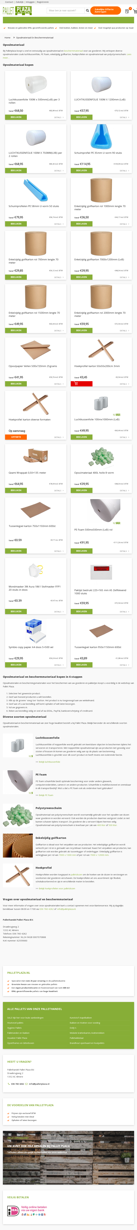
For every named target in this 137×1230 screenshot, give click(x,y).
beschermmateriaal (73, 51)
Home (7, 38)
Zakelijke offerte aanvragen (104, 11)
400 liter (101, 825)
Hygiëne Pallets (14, 1028)
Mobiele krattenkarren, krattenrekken (87, 1033)
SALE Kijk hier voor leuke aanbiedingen (25, 1018)
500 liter (113, 825)
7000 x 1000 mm (67, 855)
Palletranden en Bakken (18, 1033)
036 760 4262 (46, 909)
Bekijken (16, 117)
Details (57, 117)
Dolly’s (73, 1028)
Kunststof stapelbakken (81, 1018)
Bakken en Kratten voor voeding (85, 1023)
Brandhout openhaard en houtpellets (87, 1043)
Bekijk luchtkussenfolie (49, 762)
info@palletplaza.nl (66, 909)
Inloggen (30, 2)
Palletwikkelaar (77, 1038)
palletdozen (76, 875)
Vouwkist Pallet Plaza (17, 1038)
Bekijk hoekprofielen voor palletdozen (57, 889)
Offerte (16, 437)
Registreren (43, 2)
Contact (9, 2)
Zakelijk (19, 2)
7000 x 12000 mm (99, 855)
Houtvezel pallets (15, 1023)
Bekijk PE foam (46, 795)
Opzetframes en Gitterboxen (20, 1043)
